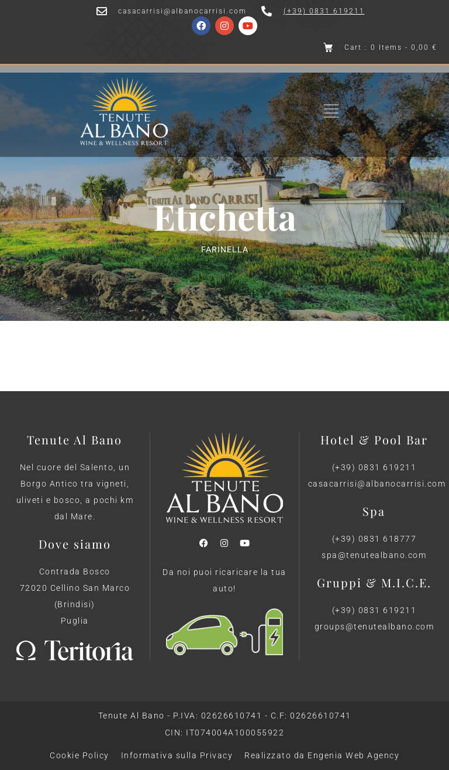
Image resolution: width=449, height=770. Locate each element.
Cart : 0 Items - (390, 47)
